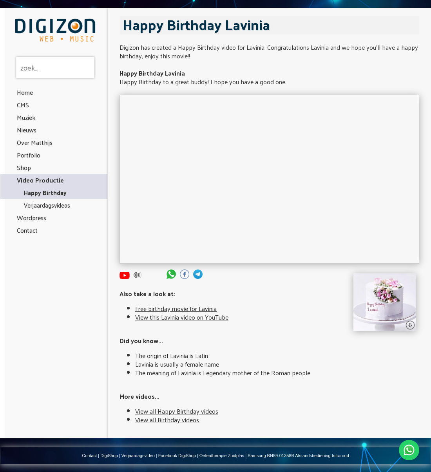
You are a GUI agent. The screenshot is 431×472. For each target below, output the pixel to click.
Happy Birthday (45, 192)
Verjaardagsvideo (138, 455)
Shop (24, 167)
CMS (23, 104)
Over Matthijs (35, 142)
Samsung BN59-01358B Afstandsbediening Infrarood (298, 455)
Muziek (26, 117)
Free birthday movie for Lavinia (176, 308)
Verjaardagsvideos (47, 205)
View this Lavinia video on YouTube (181, 317)
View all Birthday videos (167, 419)
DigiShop (109, 455)
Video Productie (40, 180)
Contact (27, 230)
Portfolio (28, 155)
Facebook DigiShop (177, 455)
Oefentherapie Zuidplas (221, 455)
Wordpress (31, 217)
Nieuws (26, 130)
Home (25, 92)
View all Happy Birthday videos (176, 411)
